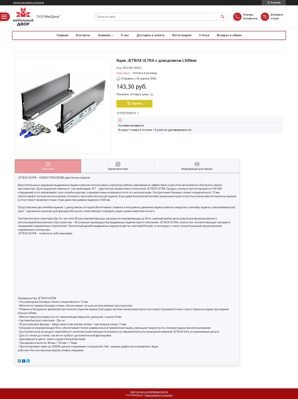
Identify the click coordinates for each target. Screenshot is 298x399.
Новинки (104, 35)
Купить (137, 103)
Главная (62, 35)
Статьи (204, 35)
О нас (125, 35)
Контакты (83, 35)
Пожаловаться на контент (159, 395)
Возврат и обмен (229, 35)
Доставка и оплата (150, 35)
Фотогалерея (181, 35)
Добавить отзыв (276, 16)
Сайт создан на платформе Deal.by (149, 392)
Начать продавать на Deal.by (28, 2)
